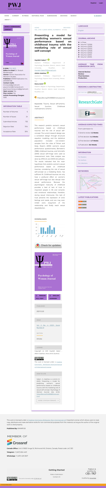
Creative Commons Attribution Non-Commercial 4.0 (47, 420)
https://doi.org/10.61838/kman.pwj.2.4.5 (51, 98)
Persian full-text (40, 297)
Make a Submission (12, 26)
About (7, 19)
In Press (25, 16)
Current (15, 16)
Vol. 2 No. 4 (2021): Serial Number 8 (47, 29)
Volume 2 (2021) (85, 55)
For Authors (82, 160)
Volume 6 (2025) (85, 47)
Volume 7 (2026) (85, 44)
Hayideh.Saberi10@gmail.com (45, 70)
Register (93, 3)
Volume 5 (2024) (85, 49)
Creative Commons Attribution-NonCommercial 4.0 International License (48, 364)
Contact (8, 29)
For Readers (82, 157)
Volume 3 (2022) (85, 53)
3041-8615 (12, 68)
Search (73, 16)
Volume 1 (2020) (85, 57)
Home (6, 16)
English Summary (54, 297)
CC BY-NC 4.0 (37, 478)
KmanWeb (93, 478)
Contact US (56, 477)
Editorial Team (38, 16)
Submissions (52, 16)
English (81, 30)
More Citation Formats (47, 400)
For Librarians (82, 163)
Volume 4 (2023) (85, 51)
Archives (63, 16)
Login (101, 3)
